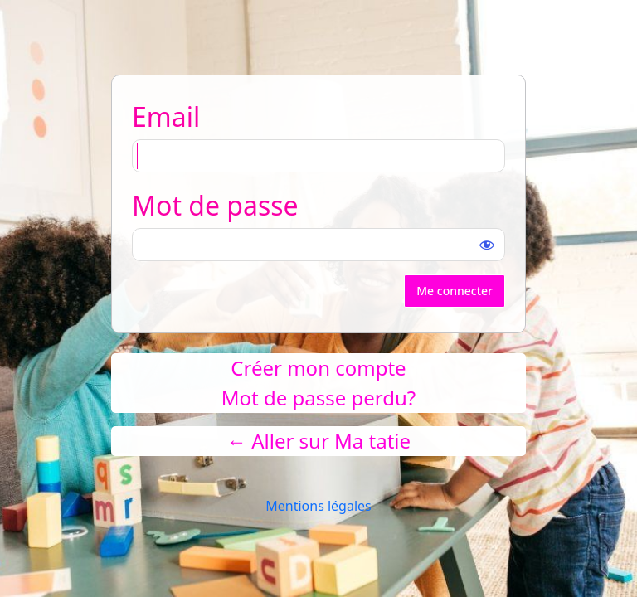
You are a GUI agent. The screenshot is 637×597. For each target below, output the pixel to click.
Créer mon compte (318, 367)
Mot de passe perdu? (318, 397)
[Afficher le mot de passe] (487, 244)
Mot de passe (215, 205)
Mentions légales (318, 506)
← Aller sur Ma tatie (318, 440)
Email (166, 116)
